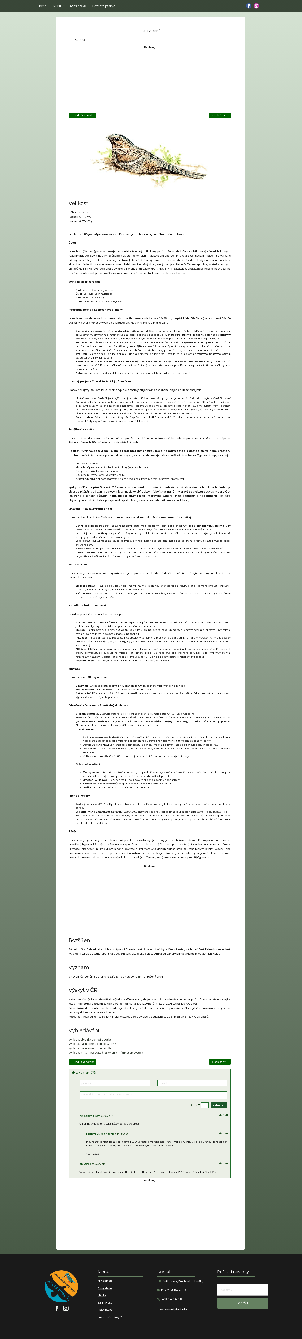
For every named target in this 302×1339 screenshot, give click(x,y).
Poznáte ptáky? (103, 6)
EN (139, 976)
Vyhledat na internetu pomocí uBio (90, 1048)
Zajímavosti (105, 1302)
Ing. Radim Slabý (89, 1115)
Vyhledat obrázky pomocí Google (90, 1039)
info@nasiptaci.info (173, 1290)
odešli (243, 1303)
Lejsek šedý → (220, 115)
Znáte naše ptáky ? (110, 1317)
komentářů (84, 1073)
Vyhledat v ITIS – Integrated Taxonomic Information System (106, 1052)
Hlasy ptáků (105, 1310)
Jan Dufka (85, 1163)
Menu (57, 6)
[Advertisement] (150, 79)
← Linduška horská (82, 115)
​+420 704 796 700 (169, 1299)
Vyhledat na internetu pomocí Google (92, 1044)
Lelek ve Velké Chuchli (100, 1133)
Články (102, 1295)
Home (42, 6)
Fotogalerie (105, 1288)
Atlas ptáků (78, 6)
